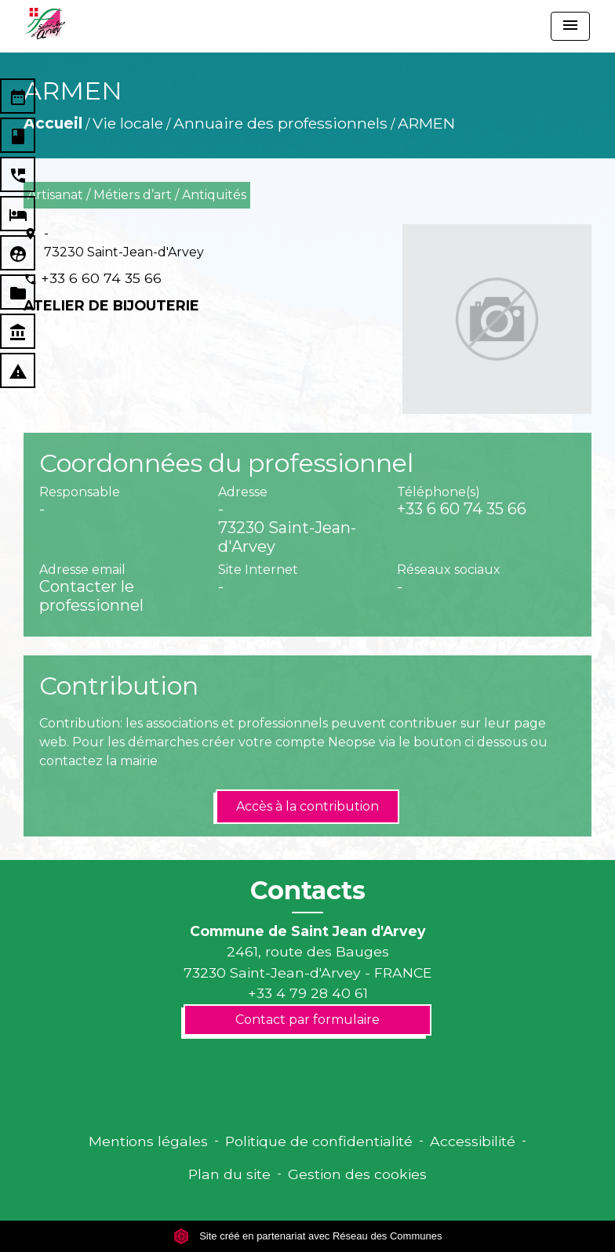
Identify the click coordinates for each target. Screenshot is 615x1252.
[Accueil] (45, 23)
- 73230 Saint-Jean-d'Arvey (124, 242)
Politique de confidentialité (319, 1141)
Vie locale (128, 123)
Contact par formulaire (307, 1019)
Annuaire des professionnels (280, 123)
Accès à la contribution (307, 806)
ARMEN (426, 123)
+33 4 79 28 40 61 (308, 993)
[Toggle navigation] (570, 26)
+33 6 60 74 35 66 (101, 278)
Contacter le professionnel (91, 596)
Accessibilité (472, 1141)
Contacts (308, 890)
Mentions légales (148, 1141)
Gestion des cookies (357, 1174)
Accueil (53, 123)
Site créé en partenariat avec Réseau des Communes (307, 1236)
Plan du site (229, 1174)
